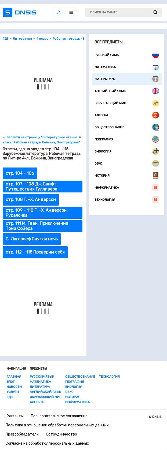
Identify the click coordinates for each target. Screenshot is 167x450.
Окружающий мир (127, 103)
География (127, 139)
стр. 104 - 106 (20, 173)
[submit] (155, 12)
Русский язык (127, 54)
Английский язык (127, 91)
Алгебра (127, 115)
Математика (127, 67)
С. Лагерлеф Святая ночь (32, 238)
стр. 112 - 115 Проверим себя (35, 252)
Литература (127, 79)
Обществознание (127, 127)
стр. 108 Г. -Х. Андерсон (31, 199)
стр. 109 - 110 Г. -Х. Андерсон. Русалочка (37, 213)
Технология (127, 199)
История (127, 175)
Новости (14, 387)
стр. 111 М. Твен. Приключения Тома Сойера (37, 226)
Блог (10, 382)
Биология (127, 151)
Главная (14, 376)
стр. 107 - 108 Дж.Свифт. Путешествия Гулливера (31, 186)
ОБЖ (127, 163)
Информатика (127, 187)
